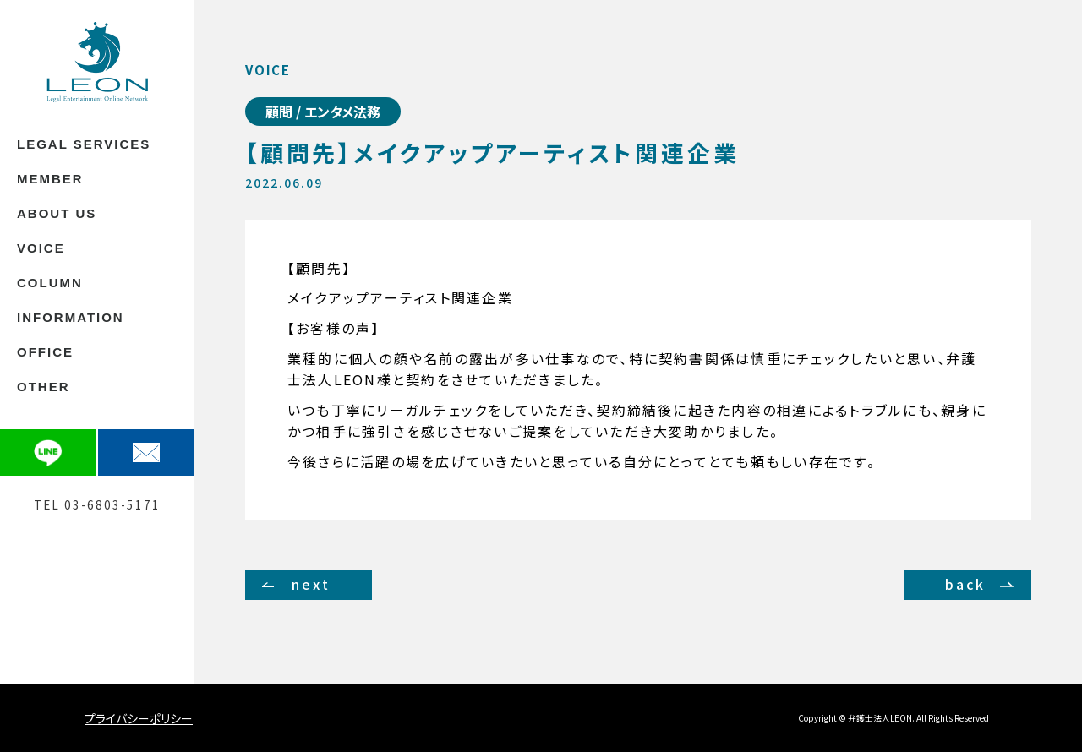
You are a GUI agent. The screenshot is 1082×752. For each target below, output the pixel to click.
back (965, 584)
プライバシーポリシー (139, 718)
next (311, 584)
